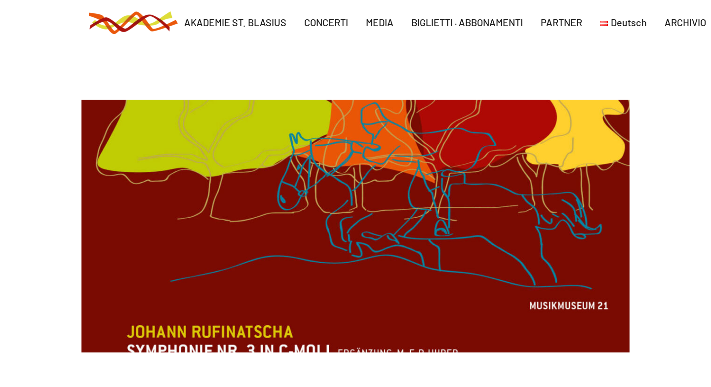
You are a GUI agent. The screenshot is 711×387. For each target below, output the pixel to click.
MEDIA (380, 22)
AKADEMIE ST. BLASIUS (235, 22)
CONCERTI (326, 22)
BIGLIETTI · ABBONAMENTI (467, 22)
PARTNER (561, 22)
